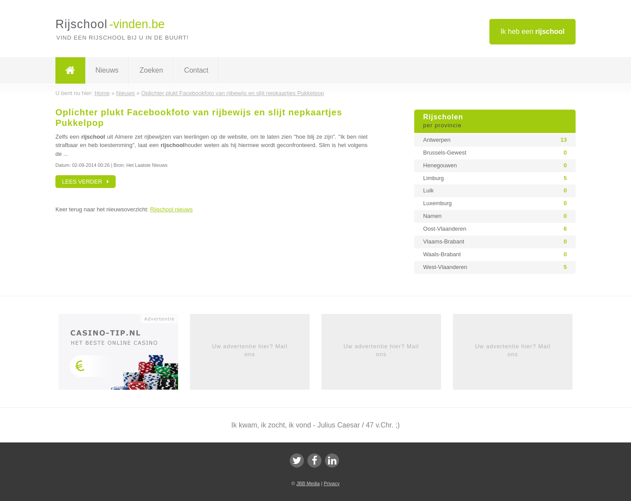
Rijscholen (495, 121)
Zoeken (151, 70)
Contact (196, 70)
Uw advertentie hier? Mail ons (250, 350)
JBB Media (308, 483)
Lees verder (85, 181)
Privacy (331, 483)
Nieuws (106, 70)
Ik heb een (532, 31)
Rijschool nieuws (171, 209)
